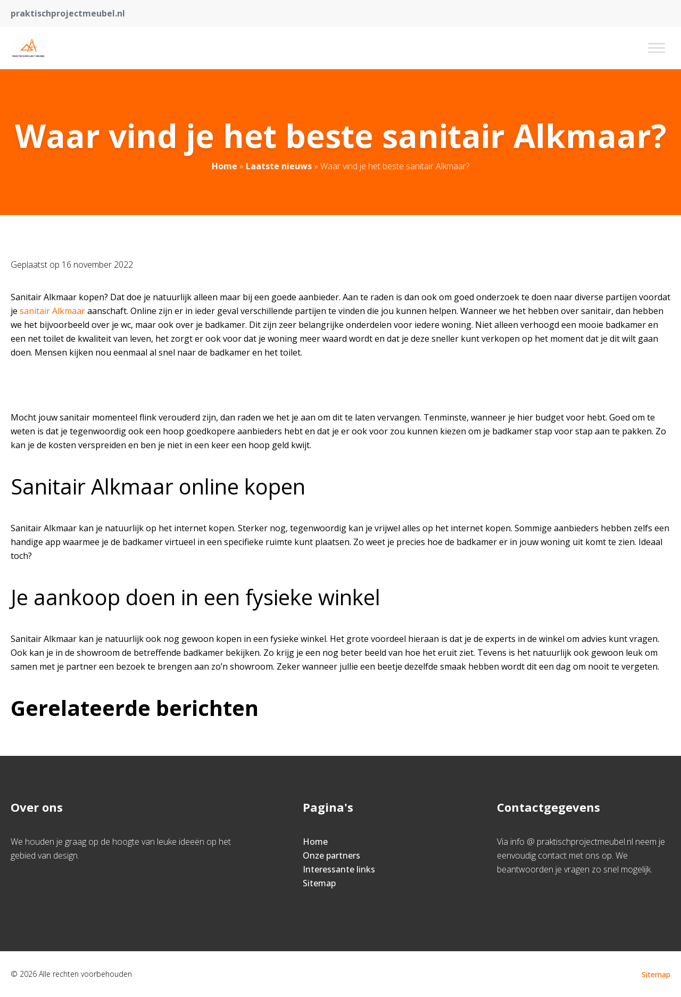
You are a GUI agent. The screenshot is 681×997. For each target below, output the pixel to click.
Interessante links (339, 869)
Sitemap (319, 883)
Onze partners (331, 855)
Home (224, 166)
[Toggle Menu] (656, 48)
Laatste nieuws (279, 166)
